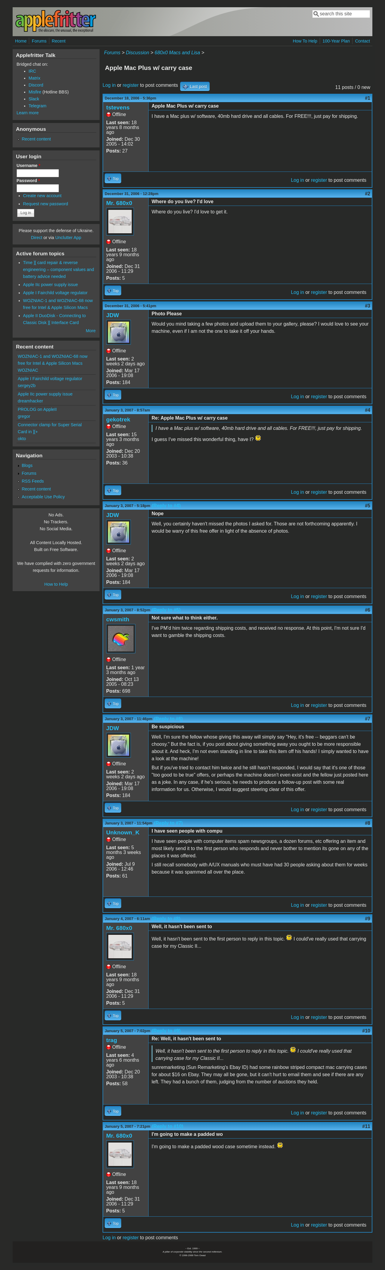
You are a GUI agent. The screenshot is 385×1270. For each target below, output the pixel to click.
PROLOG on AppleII (37, 409)
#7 (367, 718)
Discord (36, 85)
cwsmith (117, 619)
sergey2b (26, 385)
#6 (367, 610)
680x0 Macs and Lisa (177, 52)
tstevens (118, 107)
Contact (362, 41)
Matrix (34, 78)
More (91, 330)
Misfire (35, 92)
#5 (367, 505)
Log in (109, 85)
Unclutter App (68, 237)
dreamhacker (30, 401)
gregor (24, 416)
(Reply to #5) (166, 610)
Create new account (42, 195)
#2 (367, 193)
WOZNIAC (28, 370)
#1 (367, 98)
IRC (32, 71)
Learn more (28, 112)
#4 (367, 410)
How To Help (305, 41)
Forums (39, 41)
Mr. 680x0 (119, 203)
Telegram (37, 105)
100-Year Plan (336, 41)
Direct (36, 237)
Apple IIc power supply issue (50, 284)
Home (20, 41)
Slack (34, 98)
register (131, 85)
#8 (367, 823)
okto (22, 438)
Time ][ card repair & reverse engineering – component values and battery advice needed (58, 269)
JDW (112, 315)
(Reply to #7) (168, 823)
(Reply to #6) (168, 718)
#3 (367, 305)
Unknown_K (123, 832)
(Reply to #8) (166, 918)
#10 (366, 1030)
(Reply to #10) (167, 1126)
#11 (366, 1126)
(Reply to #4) (166, 505)
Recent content (36, 139)
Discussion (137, 52)
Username (28, 165)
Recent (59, 41)
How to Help (56, 584)
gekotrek (118, 419)
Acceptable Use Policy (43, 496)
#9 (367, 918)
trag (111, 1040)
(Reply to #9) (166, 1030)
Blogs (27, 465)
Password (28, 180)
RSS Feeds (33, 481)
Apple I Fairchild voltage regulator (55, 292)
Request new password (45, 203)
